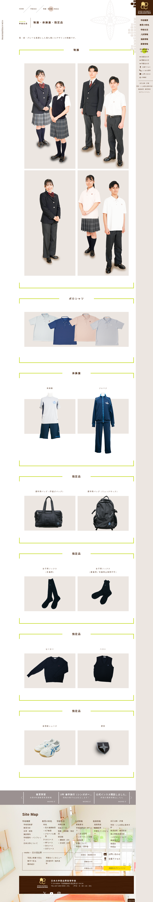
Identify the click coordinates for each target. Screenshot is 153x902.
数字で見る (32, 861)
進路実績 (97, 824)
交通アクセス (145, 67)
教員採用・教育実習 (144, 89)
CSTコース (49, 849)
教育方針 (27, 828)
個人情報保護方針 (117, 834)
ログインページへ (144, 92)
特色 (45, 824)
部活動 (60, 837)
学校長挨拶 (28, 824)
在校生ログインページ (117, 868)
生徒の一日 (62, 828)
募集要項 (79, 824)
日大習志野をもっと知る (144, 50)
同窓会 (113, 847)
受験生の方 (145, 60)
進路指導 (97, 828)
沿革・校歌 (28, 831)
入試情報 (144, 34)
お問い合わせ (145, 74)
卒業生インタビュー (54, 858)
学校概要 (144, 20)
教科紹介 (31, 864)
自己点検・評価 (144, 83)
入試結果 (79, 840)
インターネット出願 (84, 837)
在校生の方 (145, 57)
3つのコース (48, 839)
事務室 (142, 77)
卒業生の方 (145, 63)
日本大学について (31, 843)
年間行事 (61, 824)
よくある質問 (145, 70)
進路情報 (144, 39)
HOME (21, 9)
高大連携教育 (50, 828)
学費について (81, 843)
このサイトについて (118, 837)
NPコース (49, 843)
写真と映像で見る (35, 858)
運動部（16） (65, 840)
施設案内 (27, 834)
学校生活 (144, 30)
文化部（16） (65, 843)
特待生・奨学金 (82, 846)
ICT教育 (48, 831)
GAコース (49, 846)
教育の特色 (144, 25)
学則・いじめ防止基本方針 (144, 86)
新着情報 (144, 44)
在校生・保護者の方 (88, 855)
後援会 (113, 844)
